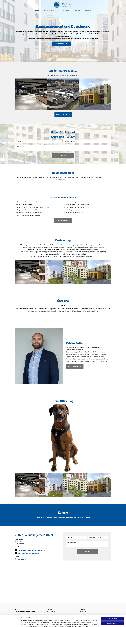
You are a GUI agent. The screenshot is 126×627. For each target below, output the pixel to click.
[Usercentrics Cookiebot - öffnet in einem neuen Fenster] (10, 624)
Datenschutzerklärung (60, 619)
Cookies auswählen (26, 624)
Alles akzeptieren (113, 609)
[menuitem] (37, 10)
